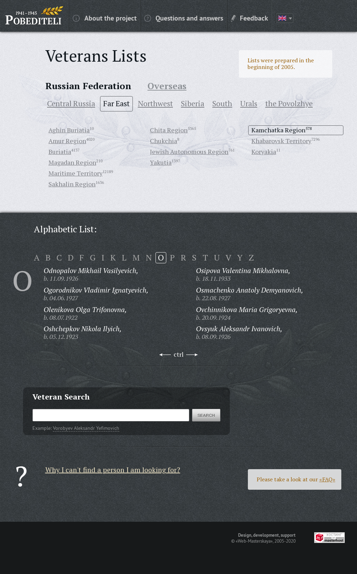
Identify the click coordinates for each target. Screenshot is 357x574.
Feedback (249, 18)
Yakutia (161, 162)
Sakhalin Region (72, 184)
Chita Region (169, 130)
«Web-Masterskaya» (254, 541)
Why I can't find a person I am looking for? (112, 469)
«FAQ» (327, 479)
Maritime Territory (75, 173)
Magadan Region (72, 162)
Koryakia (263, 151)
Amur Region (67, 141)
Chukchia (163, 141)
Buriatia (59, 151)
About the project (105, 18)
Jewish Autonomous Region (189, 151)
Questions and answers (183, 18)
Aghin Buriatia (69, 130)
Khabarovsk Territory (281, 141)
